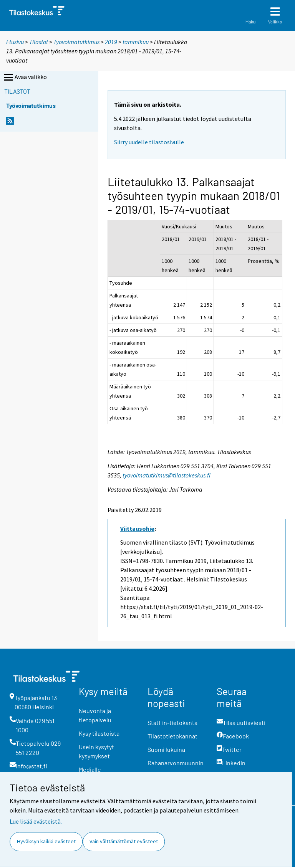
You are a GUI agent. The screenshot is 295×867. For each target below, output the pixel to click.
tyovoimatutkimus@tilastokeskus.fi (166, 475)
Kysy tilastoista (99, 733)
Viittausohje (137, 528)
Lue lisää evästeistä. (36, 821)
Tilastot (38, 42)
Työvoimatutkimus (76, 42)
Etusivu (15, 42)
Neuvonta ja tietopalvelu (95, 715)
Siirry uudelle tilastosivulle (149, 142)
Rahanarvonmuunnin (176, 762)
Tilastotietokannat (172, 736)
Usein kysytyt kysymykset (96, 751)
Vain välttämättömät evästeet (123, 841)
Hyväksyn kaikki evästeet (46, 841)
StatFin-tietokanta (172, 722)
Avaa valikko (24, 77)
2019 (111, 42)
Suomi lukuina (166, 749)
